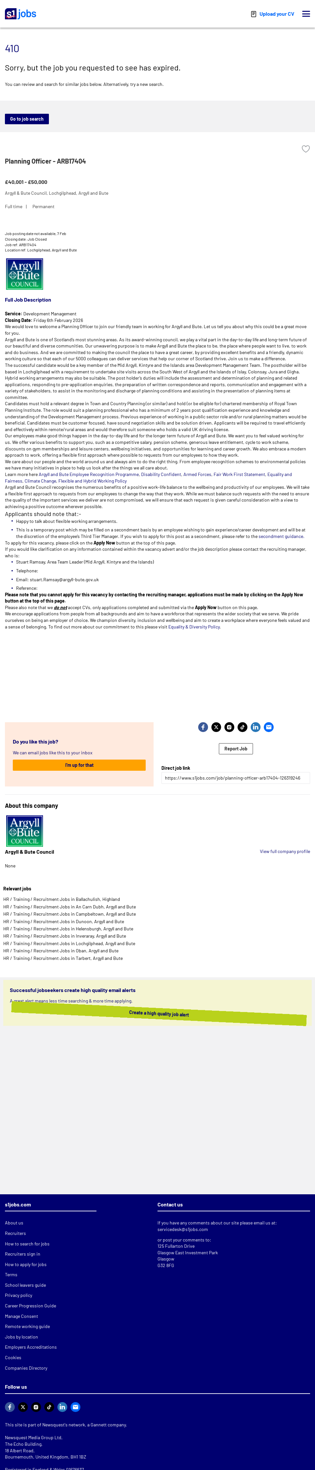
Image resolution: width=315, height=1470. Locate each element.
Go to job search (27, 119)
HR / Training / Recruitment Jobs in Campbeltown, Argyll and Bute (69, 914)
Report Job (235, 748)
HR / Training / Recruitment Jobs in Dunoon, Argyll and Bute (63, 921)
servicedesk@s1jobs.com (183, 1229)
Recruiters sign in (22, 1254)
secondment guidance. (281, 536)
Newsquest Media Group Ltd (33, 1437)
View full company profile (285, 851)
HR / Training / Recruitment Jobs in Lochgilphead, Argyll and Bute (69, 943)
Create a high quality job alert (159, 1013)
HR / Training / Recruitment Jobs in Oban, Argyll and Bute (60, 950)
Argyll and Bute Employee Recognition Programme (89, 474)
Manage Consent (21, 1316)
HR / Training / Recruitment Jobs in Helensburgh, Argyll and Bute (68, 928)
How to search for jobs (27, 1243)
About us (14, 1222)
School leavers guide (25, 1285)
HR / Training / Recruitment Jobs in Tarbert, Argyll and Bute (63, 958)
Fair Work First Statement (239, 474)
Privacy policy (18, 1295)
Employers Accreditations (31, 1347)
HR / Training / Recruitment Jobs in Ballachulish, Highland (61, 899)
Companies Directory (26, 1368)
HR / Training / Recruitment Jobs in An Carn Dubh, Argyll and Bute (69, 906)
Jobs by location (21, 1337)
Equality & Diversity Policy (194, 626)
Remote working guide (27, 1326)
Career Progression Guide (30, 1305)
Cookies (13, 1357)
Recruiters (15, 1233)
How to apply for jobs (26, 1264)
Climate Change (40, 481)
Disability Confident (161, 474)
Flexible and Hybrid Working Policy (92, 481)
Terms (11, 1274)
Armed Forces (197, 474)
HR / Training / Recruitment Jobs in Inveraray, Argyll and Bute (64, 936)
